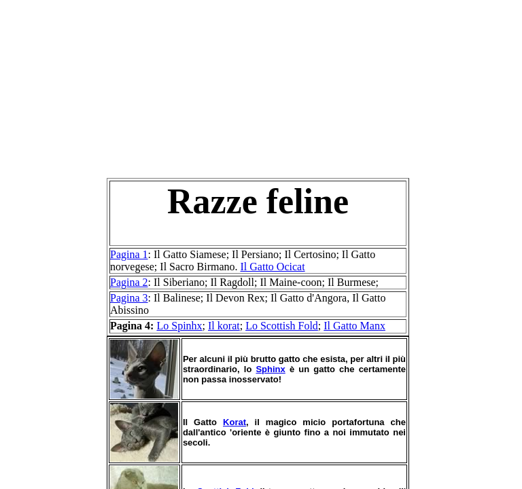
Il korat (224, 325)
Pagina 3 (129, 298)
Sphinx (270, 369)
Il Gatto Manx (354, 325)
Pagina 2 (129, 282)
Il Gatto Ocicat (273, 266)
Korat (234, 422)
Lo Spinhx (179, 325)
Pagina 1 (129, 254)
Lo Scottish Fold (281, 325)
